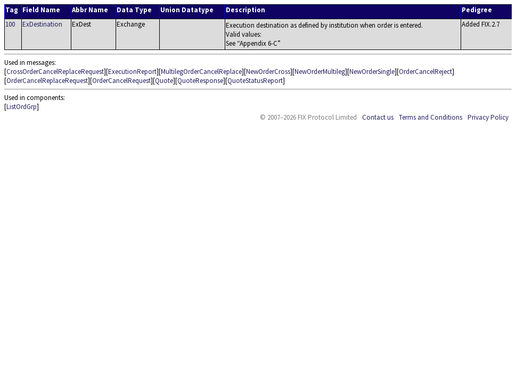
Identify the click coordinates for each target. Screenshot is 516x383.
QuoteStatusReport (255, 80)
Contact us (378, 117)
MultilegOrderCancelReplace (201, 71)
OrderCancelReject (425, 71)
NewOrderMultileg (319, 71)
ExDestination (42, 24)
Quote (164, 80)
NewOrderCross (268, 71)
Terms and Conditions (430, 117)
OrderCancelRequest (121, 80)
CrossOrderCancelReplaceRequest (55, 71)
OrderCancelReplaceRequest (47, 80)
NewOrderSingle (372, 71)
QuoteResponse (200, 80)
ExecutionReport (132, 71)
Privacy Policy (488, 117)
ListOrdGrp (21, 106)
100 (10, 24)
